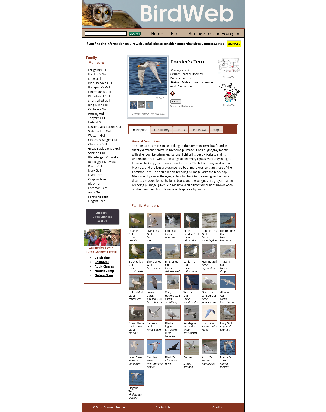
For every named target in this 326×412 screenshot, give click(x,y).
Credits (217, 407)
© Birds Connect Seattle (109, 407)
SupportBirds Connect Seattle (102, 216)
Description (139, 130)
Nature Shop (104, 275)
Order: (175, 74)
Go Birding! (103, 258)
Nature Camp (104, 271)
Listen (176, 101)
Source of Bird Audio (181, 105)
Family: (176, 78)
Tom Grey (163, 98)
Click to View (229, 77)
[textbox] (106, 33)
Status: (175, 82)
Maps (216, 130)
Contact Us (163, 407)
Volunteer (102, 262)
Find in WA (199, 130)
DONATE (234, 44)
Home (157, 33)
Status (180, 130)
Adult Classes (104, 266)
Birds (175, 33)
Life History (162, 130)
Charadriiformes (191, 74)
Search (135, 34)
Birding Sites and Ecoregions (215, 33)
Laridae (187, 78)
